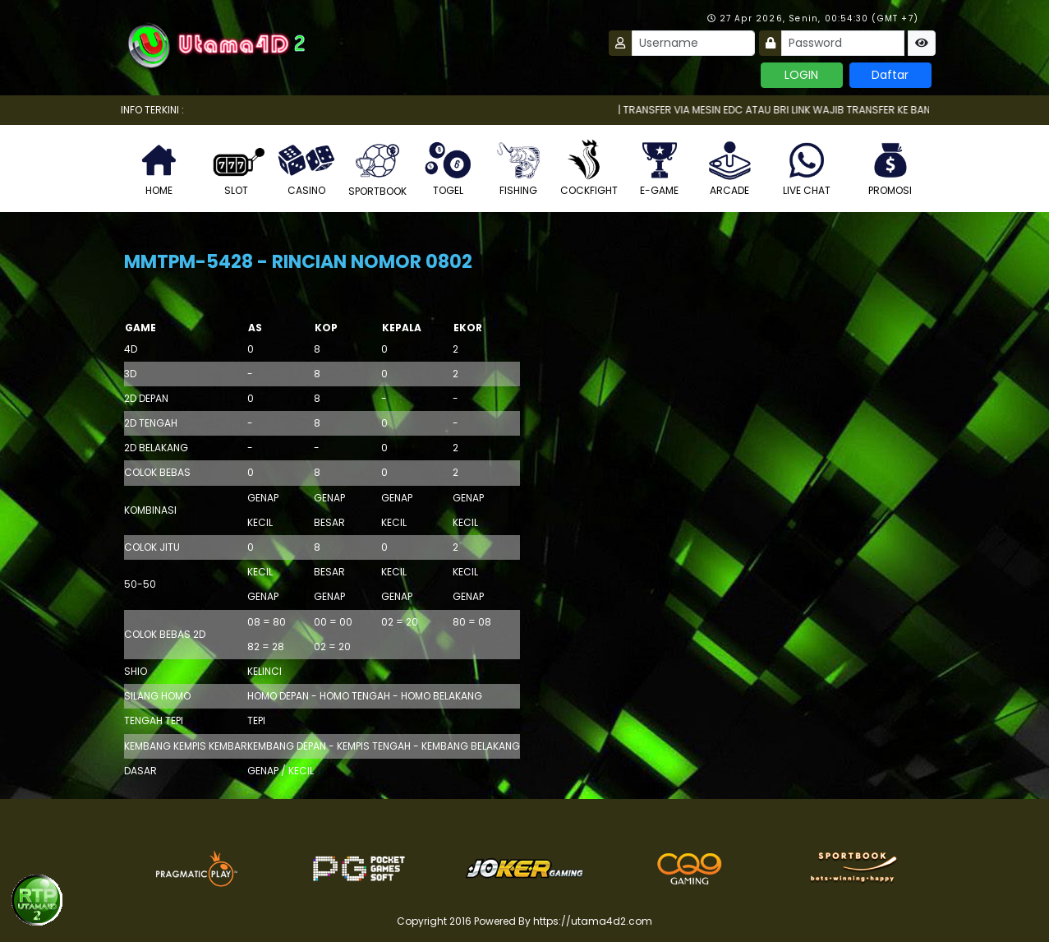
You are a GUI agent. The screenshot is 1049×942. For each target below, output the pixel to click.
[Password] (842, 43)
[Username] (693, 43)
